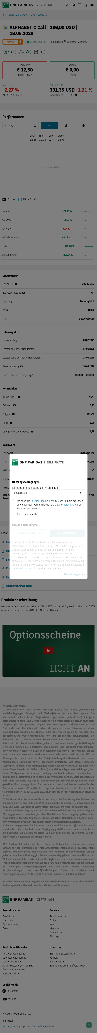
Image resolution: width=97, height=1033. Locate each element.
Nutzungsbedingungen (42, 501)
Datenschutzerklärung (66, 505)
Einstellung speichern (28, 514)
